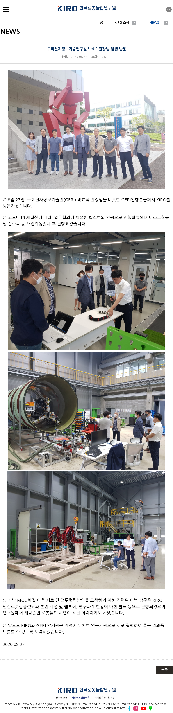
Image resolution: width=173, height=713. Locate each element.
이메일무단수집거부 (104, 698)
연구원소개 (61, 698)
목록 (164, 669)
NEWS (154, 22)
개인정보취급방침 (81, 698)
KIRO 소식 (122, 22)
